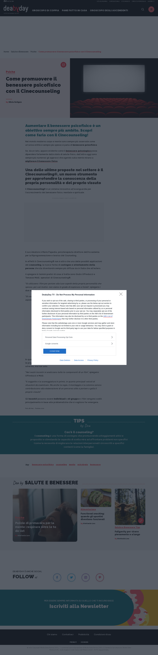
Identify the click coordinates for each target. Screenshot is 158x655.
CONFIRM (55, 351)
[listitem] (79, 337)
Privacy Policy (93, 360)
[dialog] (79, 327)
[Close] (121, 295)
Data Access (79, 360)
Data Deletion (65, 360)
